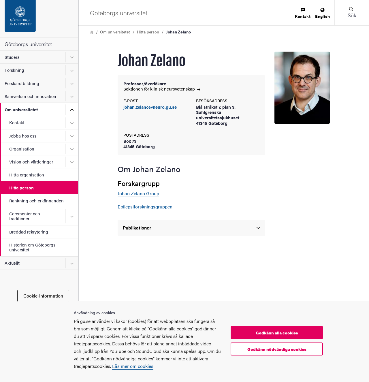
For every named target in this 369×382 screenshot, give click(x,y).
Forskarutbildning (22, 83)
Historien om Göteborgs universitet (32, 247)
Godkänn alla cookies (277, 333)
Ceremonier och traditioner (24, 215)
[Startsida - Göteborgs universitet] (39, 18)
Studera (12, 57)
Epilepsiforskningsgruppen (145, 206)
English (322, 13)
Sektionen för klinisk (161, 88)
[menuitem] (303, 13)
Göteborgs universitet (28, 44)
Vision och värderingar (31, 162)
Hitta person (21, 188)
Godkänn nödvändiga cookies (276, 349)
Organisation (21, 149)
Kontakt (17, 122)
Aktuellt (12, 263)
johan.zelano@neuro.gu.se (150, 107)
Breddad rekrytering (28, 232)
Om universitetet (21, 109)
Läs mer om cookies (132, 366)
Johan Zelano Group (138, 193)
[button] (351, 12)
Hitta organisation (26, 175)
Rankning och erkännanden (36, 200)
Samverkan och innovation (30, 96)
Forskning (14, 70)
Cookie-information (43, 295)
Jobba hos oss (22, 136)
